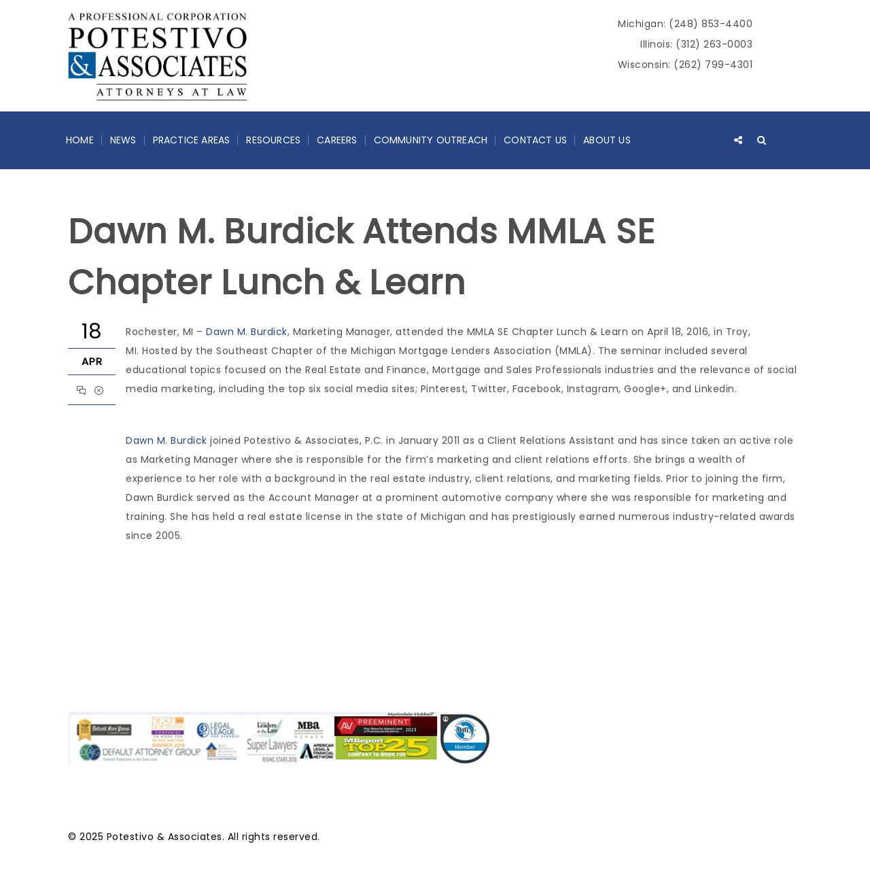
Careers (337, 140)
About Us (607, 140)
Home (80, 140)
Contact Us (535, 140)
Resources (273, 140)
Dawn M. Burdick (247, 331)
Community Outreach (431, 140)
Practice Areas (191, 140)
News (123, 140)
